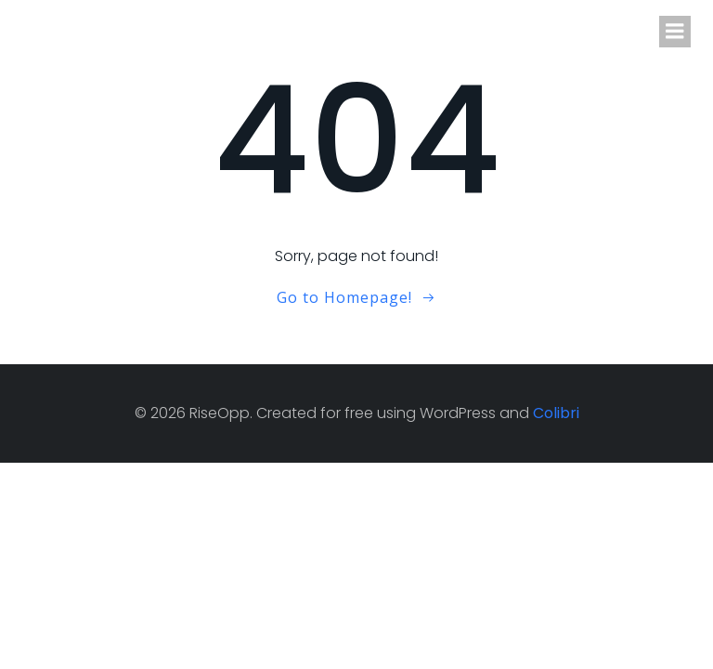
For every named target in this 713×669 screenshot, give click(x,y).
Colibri (556, 413)
